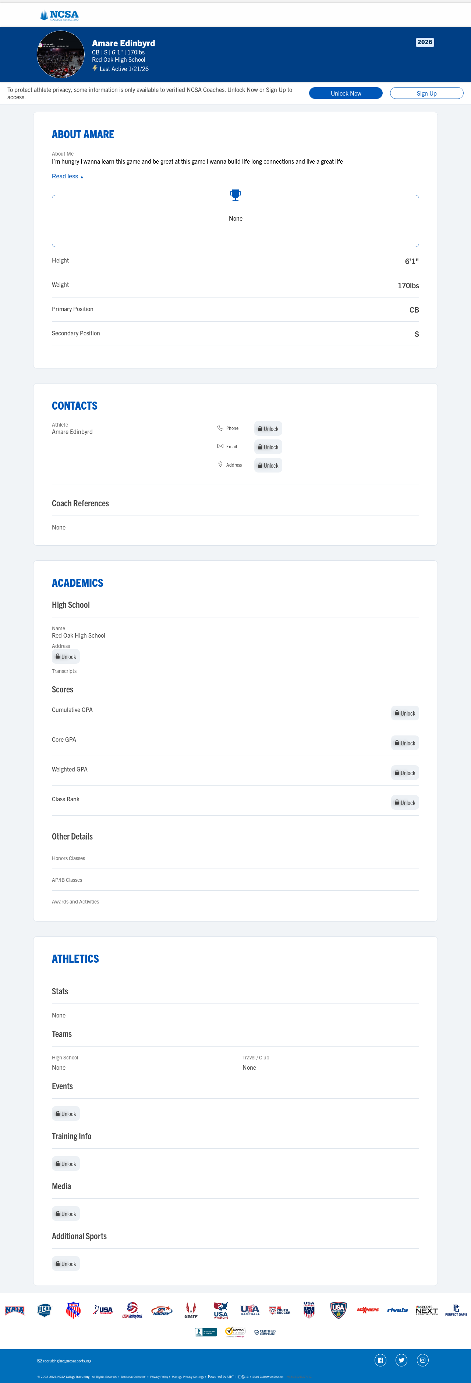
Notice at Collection (133, 1377)
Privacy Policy (159, 1377)
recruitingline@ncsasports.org (67, 1360)
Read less (68, 176)
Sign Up (427, 93)
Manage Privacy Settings (188, 1377)
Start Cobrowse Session (268, 1377)
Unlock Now (346, 93)
